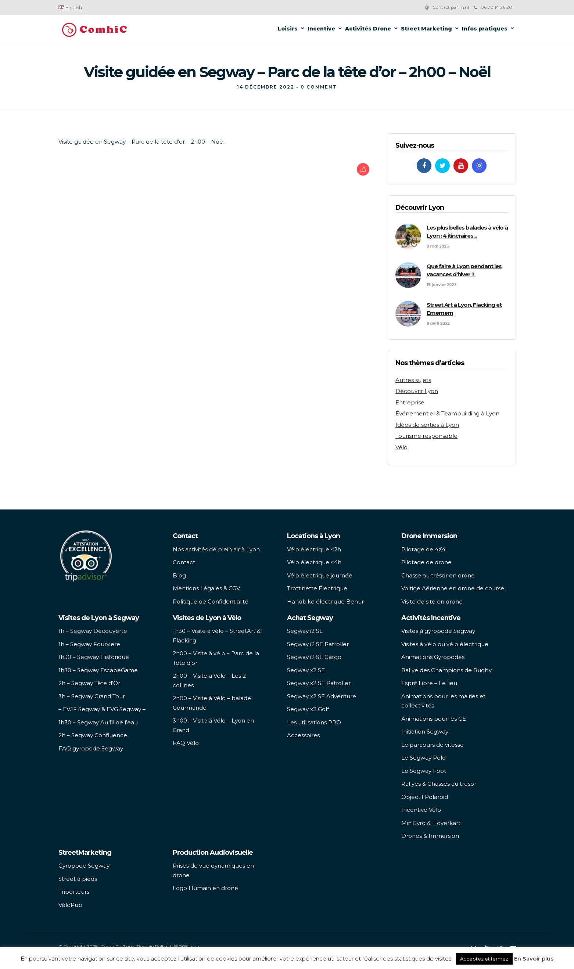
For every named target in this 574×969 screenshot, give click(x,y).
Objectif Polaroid (424, 796)
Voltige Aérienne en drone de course (452, 588)
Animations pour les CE (433, 718)
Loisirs (288, 28)
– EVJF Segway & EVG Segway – (102, 709)
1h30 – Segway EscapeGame (98, 670)
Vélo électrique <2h (314, 549)
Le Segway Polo (423, 757)
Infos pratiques (484, 28)
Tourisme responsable (426, 435)
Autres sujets (413, 380)
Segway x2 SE (306, 670)
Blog (179, 575)
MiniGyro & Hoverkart (430, 822)
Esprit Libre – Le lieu (429, 683)
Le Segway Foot (423, 770)
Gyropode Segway (84, 865)
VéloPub (70, 904)
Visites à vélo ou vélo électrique (444, 644)
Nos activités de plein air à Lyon (216, 549)
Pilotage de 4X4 (423, 549)
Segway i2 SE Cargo (314, 656)
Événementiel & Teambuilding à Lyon (447, 413)
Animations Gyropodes (432, 656)
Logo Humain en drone (205, 888)
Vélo (401, 447)
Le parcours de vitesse (432, 744)
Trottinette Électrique (317, 588)
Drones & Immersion (430, 835)
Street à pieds (77, 878)
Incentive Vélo (421, 809)
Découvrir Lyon (416, 391)
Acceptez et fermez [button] (484, 959)
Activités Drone (368, 28)
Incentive (321, 28)
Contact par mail (451, 7)
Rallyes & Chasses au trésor (438, 783)
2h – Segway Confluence (92, 735)
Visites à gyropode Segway (438, 630)
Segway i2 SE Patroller (318, 644)
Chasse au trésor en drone (438, 575)
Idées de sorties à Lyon (427, 424)
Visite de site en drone (432, 601)
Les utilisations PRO (314, 722)
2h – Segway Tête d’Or (89, 683)
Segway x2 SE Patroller (319, 683)
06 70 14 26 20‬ (493, 7)
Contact (184, 562)
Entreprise (409, 402)
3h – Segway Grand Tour (91, 696)
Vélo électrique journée (319, 575)
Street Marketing (426, 28)
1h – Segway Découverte (92, 630)
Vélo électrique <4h (314, 562)
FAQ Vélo (186, 742)
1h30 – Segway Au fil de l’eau (98, 722)
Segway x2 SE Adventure (321, 696)
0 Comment (319, 87)
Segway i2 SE (305, 630)
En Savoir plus (533, 958)
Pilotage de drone (426, 562)
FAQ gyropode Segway (90, 748)
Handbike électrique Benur (325, 601)
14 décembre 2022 (265, 87)
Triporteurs (73, 891)
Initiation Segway (424, 731)
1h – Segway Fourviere (89, 644)
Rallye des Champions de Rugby (446, 670)
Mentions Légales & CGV (206, 588)
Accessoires (303, 735)
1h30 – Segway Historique (93, 656)
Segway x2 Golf (308, 709)
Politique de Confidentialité (210, 601)
